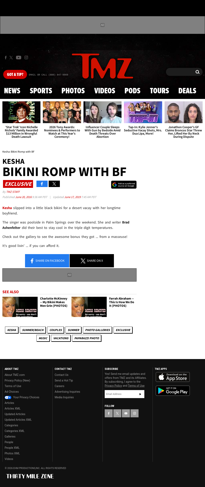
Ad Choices (12, 391)
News (12, 91)
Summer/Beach (32, 330)
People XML (12, 447)
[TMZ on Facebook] (5, 57)
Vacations (60, 338)
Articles (9, 402)
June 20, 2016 (23, 197)
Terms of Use (13, 386)
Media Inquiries (64, 397)
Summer (73, 330)
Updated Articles (15, 414)
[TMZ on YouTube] (126, 413)
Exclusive (123, 330)
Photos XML (12, 453)
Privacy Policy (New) (17, 380)
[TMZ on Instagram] (26, 57)
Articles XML (13, 408)
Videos (104, 91)
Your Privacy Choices (22, 397)
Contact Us (61, 374)
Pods (132, 91)
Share (47, 261)
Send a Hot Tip (64, 380)
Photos (73, 91)
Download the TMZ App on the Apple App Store (173, 377)
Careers (59, 386)
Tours (159, 91)
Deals (187, 91)
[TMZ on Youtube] (18, 57)
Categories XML (14, 431)
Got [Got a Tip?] (15, 74)
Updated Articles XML (18, 419)
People (9, 442)
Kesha (11, 330)
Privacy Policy (113, 385)
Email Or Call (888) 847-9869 (48, 74)
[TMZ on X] (11, 57)
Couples (55, 330)
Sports (41, 91)
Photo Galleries (97, 330)
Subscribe (140, 394)
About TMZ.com (15, 374)
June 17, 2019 (72, 197)
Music (43, 338)
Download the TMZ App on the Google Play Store (173, 391)
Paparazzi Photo (86, 338)
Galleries (10, 436)
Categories (11, 425)
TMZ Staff (13, 192)
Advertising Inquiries (67, 391)
